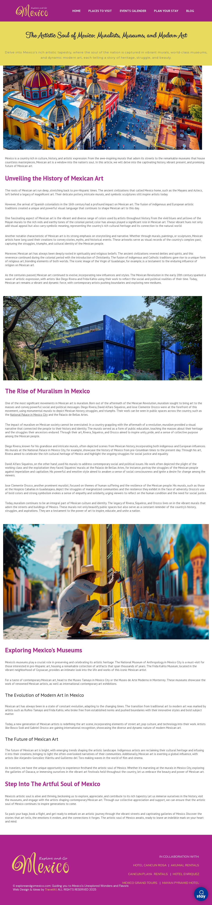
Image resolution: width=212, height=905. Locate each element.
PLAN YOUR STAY (166, 11)
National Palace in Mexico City (29, 415)
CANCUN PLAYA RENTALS (148, 874)
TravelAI (50, 890)
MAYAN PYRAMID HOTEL (180, 883)
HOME (76, 11)
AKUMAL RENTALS (185, 865)
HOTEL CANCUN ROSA (150, 865)
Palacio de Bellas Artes (74, 415)
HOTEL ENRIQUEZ (186, 874)
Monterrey (158, 680)
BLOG (190, 11)
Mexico (9, 158)
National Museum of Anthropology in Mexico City (151, 662)
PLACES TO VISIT (100, 11)
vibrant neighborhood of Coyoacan (26, 670)
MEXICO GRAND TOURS (139, 883)
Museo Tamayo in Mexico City (91, 680)
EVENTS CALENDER (133, 11)
